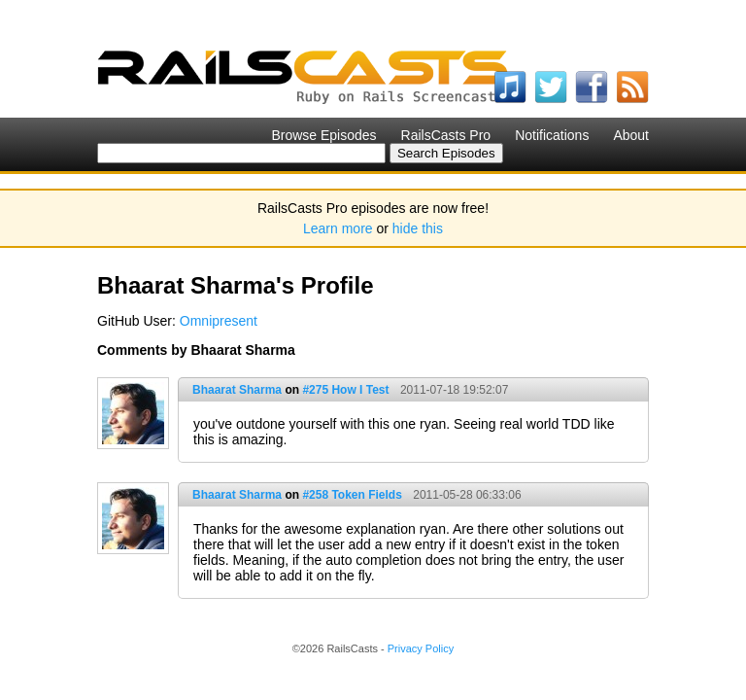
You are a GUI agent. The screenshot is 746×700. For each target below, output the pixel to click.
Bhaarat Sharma (237, 390)
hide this (417, 228)
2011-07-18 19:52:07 (454, 390)
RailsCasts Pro (446, 135)
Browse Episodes (323, 135)
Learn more (338, 228)
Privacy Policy (421, 648)
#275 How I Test (345, 390)
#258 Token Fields (352, 495)
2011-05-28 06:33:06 (467, 495)
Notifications (552, 135)
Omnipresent (218, 321)
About (631, 135)
